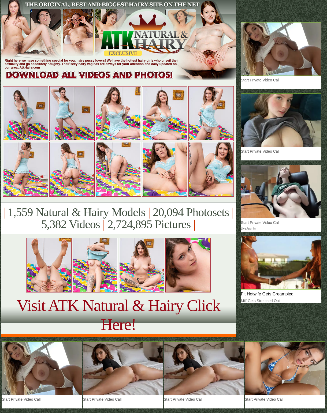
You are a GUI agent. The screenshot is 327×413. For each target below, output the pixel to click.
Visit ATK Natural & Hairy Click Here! (118, 314)
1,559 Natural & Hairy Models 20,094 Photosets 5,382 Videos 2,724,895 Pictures (118, 218)
